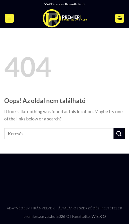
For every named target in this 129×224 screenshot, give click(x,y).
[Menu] (9, 18)
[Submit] (119, 133)
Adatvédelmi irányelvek (31, 208)
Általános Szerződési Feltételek (90, 208)
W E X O (99, 216)
